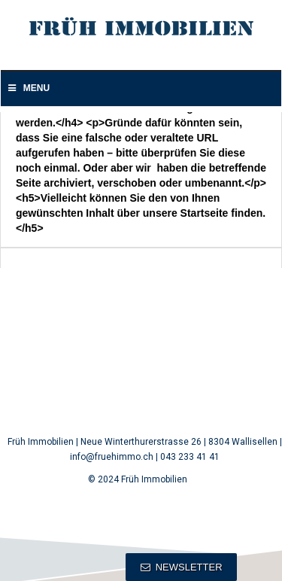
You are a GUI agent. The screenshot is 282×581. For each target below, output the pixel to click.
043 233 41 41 (190, 457)
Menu (28, 88)
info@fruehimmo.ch (111, 457)
